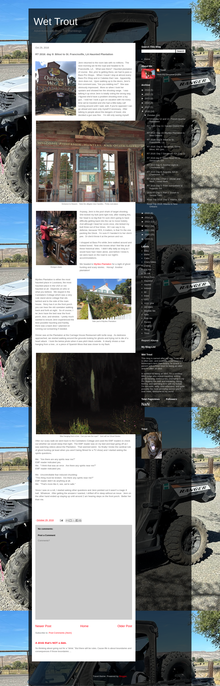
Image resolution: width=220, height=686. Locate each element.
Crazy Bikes (150, 262)
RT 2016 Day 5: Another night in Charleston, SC (162, 166)
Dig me (147, 269)
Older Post (124, 626)
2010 (147, 234)
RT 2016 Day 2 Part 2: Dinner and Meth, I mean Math (163, 180)
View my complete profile (169, 74)
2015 (147, 213)
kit (145, 292)
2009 (147, 239)
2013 (147, 221)
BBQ (146, 251)
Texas (147, 329)
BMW (147, 254)
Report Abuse (149, 340)
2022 (147, 94)
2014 (147, 217)
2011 (147, 230)
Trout (163, 70)
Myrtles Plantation (102, 264)
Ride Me (148, 318)
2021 (147, 98)
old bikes (148, 307)
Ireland (147, 288)
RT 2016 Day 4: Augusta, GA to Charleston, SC (162, 173)
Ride (146, 314)
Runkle (147, 322)
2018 (147, 103)
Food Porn (149, 277)
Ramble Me (149, 311)
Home (84, 626)
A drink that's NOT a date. (51, 642)
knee (146, 295)
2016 (147, 111)
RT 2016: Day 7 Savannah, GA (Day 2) (166, 153)
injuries (147, 284)
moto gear (149, 303)
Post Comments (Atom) (60, 633)
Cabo (146, 258)
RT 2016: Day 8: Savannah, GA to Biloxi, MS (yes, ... (163, 148)
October (152, 115)
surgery (147, 326)
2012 (147, 226)
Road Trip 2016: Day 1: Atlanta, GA (164, 199)
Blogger (123, 676)
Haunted (148, 281)
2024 (147, 90)
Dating (147, 265)
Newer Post (43, 626)
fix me (147, 273)
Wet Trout (56, 21)
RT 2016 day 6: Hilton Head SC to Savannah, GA (163, 159)
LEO (146, 299)
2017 (147, 107)
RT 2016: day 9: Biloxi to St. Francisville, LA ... (160, 141)
